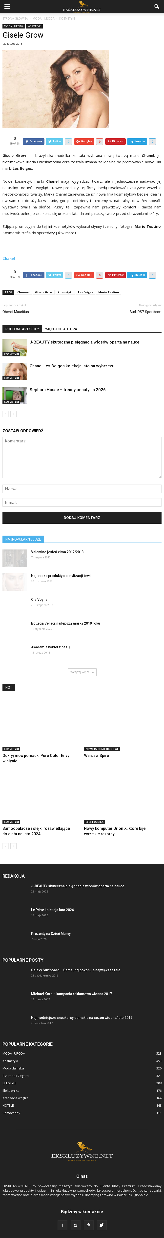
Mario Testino (108, 281)
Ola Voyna (39, 588)
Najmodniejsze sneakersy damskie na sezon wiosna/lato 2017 (81, 1006)
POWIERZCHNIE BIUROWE (102, 737)
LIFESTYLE (9, 1071)
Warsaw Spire (96, 744)
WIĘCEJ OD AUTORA (61, 318)
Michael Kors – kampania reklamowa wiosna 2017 (71, 982)
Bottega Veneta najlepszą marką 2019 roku (65, 612)
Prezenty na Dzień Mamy (51, 922)
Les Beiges (85, 281)
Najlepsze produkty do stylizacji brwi (61, 564)
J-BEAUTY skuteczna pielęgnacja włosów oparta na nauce (85, 330)
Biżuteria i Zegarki (15, 1064)
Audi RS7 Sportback (145, 300)
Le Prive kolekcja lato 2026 (52, 898)
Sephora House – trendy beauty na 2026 (68, 378)
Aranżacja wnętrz (15, 1086)
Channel (23, 281)
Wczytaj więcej (82, 661)
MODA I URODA (13, 26)
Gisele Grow (43, 281)
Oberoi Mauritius (15, 300)
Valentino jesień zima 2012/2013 (57, 541)
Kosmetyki (34, 26)
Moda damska (13, 1057)
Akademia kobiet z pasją (50, 636)
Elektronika (94, 810)
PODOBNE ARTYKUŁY (22, 318)
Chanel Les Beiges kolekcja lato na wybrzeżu (72, 354)
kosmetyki (65, 281)
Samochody (11, 1101)
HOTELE (8, 1094)
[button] (157, 6)
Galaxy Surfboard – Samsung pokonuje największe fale (75, 959)
